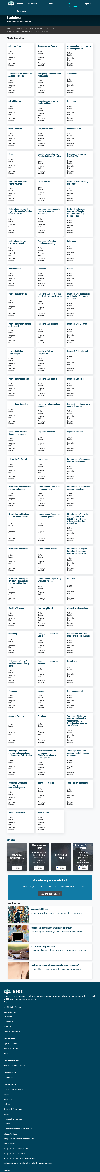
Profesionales (8, 1077)
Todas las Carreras (10, 1011)
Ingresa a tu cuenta (10, 1043)
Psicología (7, 1094)
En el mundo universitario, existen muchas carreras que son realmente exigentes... (59, 950)
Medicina (7, 1104)
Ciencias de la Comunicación (13, 1109)
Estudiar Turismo (9, 1143)
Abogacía (7, 1123)
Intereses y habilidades (39, 909)
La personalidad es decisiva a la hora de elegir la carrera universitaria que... (56, 968)
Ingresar (88, 3)
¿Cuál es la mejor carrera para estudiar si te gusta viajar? (51, 927)
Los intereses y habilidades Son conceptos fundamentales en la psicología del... (57, 913)
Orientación (21, 10)
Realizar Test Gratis (50, 894)
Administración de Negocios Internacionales (18, 1128)
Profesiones (32, 3)
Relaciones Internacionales (13, 1118)
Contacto (6, 1053)
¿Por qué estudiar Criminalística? (14, 1153)
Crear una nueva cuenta (11, 1048)
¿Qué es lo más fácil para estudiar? (43, 946)
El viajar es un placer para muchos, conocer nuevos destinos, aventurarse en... (57, 931)
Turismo (6, 1114)
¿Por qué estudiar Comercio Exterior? (16, 1148)
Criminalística (8, 1099)
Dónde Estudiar (47, 3)
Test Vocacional (72, 5)
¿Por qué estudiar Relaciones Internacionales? (19, 1158)
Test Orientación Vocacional (13, 1007)
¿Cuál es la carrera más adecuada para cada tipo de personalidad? (55, 965)
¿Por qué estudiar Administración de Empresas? (20, 1138)
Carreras (20, 3)
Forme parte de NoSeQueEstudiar (15, 1065)
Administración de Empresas (13, 1089)
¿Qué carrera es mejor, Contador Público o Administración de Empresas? (28, 1163)
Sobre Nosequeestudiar (12, 1031)
